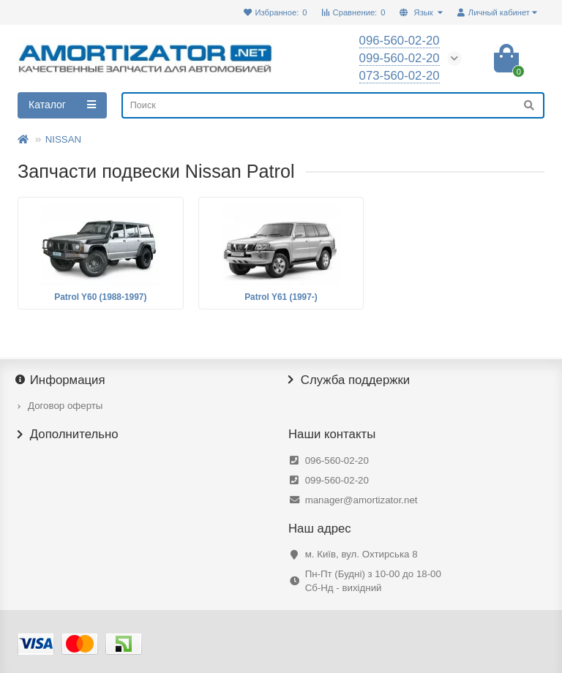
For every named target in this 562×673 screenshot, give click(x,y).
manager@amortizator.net (361, 500)
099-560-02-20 (337, 480)
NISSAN (63, 139)
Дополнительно (68, 434)
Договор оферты (65, 405)
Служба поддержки (349, 380)
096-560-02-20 (337, 460)
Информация (61, 380)
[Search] (332, 105)
